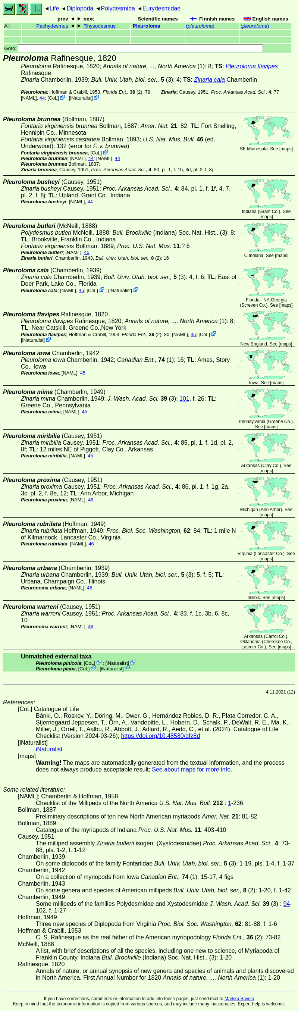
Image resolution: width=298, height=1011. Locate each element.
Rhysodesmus (100, 26)
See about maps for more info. (192, 769)
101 (184, 398)
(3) (132, 79)
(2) (122, 92)
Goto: (133, 48)
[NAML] (29, 98)
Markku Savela (239, 998)
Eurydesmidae (161, 8)
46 (90, 500)
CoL (53, 98)
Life (54, 8)
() (200, 26)
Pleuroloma (146, 26)
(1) (154, 66)
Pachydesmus (52, 26)
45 (86, 252)
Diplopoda (79, 8)
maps (285, 148)
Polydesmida (118, 8)
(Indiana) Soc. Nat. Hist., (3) (169, 232)
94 (286, 904)
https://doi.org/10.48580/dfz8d (160, 736)
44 (42, 98)
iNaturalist (80, 98)
